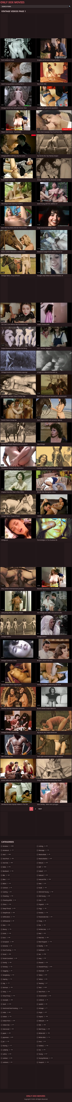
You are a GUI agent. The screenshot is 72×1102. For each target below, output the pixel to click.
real (42, 933)
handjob (8, 999)
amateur (8, 846)
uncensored (45, 995)
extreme (7, 945)
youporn (44, 1062)
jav (6, 1041)
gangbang (9, 975)
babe (7, 866)
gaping (7, 979)
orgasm (44, 904)
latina (7, 1054)
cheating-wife (9, 900)
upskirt (43, 1004)
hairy (7, 991)
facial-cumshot (10, 958)
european (8, 941)
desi (6, 925)
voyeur (43, 1016)
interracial (8, 1029)
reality (43, 945)
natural (43, 875)
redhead (44, 950)
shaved (43, 962)
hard (7, 1004)
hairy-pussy (9, 995)
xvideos (44, 1045)
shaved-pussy (46, 966)
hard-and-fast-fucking (13, 1008)
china (7, 904)
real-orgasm (45, 941)
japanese (8, 1037)
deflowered (9, 920)
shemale (44, 970)
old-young (45, 896)
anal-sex (8, 862)
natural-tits (45, 879)
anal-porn (8, 858)
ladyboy (8, 1049)
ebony (7, 929)
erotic (7, 933)
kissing (7, 1045)
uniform (43, 999)
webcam (44, 1020)
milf (43, 866)
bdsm (7, 883)
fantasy (8, 966)
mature (43, 862)
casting (7, 891)
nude (43, 887)
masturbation (45, 858)
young (43, 1054)
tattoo (43, 979)
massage (44, 850)
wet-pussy (44, 1029)
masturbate (45, 854)
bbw (6, 879)
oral (42, 900)
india (7, 1012)
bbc (6, 875)
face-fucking (9, 950)
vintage (43, 1008)
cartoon (7, 887)
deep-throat (9, 908)
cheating (8, 896)
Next (40, 809)
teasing (43, 983)
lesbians (8, 1062)
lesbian (8, 1058)
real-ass (44, 937)
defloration (9, 916)
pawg (42, 920)
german (8, 987)
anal (7, 854)
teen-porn (44, 991)
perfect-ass (45, 929)
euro (7, 937)
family (7, 962)
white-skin (45, 1037)
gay (6, 983)
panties (43, 912)
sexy (42, 958)
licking (43, 846)
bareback (8, 871)
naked (43, 871)
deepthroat (9, 912)
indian (7, 1016)
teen (43, 987)
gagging (8, 970)
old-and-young (46, 891)
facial (7, 954)
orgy (43, 908)
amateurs (8, 850)
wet (42, 1024)
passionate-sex (46, 916)
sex (42, 954)
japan (7, 1033)
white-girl (44, 1033)
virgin (43, 1012)
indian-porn (9, 1020)
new (42, 883)
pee (42, 925)
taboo (43, 975)
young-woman (46, 1058)
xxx (42, 1049)
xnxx (42, 1041)
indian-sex (9, 1024)
